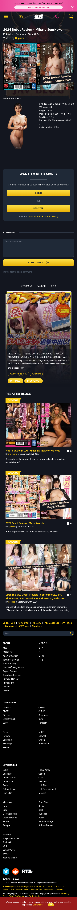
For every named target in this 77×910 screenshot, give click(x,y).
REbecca (42, 814)
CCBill (11, 896)
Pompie (6, 825)
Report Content (10, 671)
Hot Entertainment (47, 789)
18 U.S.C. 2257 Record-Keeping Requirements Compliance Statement (33, 890)
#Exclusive (33, 376)
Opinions (12, 400)
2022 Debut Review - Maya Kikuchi (25, 523)
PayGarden (19, 896)
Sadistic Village (46, 821)
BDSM (6, 711)
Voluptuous (43, 743)
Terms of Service (11, 659)
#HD (22, 376)
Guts (40, 777)
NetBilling (65, 893)
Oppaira (19, 38)
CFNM (41, 707)
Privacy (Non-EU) (11, 679)
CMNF (41, 711)
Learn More (38, 905)
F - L (40, 652)
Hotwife (6, 736)
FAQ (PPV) (8, 652)
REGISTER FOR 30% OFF (38, 7)
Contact (6, 686)
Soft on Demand (46, 825)
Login (38, 193)
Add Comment (38, 262)
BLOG (53, 286)
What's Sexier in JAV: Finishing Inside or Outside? (33, 450)
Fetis (5, 785)
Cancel (6, 690)
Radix (41, 806)
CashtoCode (34, 896)
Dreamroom (8, 781)
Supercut (31, 383)
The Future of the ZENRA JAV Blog (43, 216)
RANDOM (41, 286)
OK (51, 905)
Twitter (56, 127)
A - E (40, 648)
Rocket (41, 817)
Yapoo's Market (10, 857)
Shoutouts (37, 626)
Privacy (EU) (8, 683)
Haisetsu (42, 781)
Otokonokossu (10, 817)
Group (5, 732)
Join (13, 623)
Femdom (42, 723)
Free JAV (36, 623)
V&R (5, 846)
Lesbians (7, 740)
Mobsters (7, 802)
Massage (7, 743)
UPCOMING (26, 286)
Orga (5, 810)
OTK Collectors (10, 814)
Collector (7, 774)
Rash (40, 810)
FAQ (5, 648)
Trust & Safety (9, 663)
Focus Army (44, 770)
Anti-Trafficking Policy (13, 667)
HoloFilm (42, 785)
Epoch (5, 896)
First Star (7, 793)
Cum (40, 719)
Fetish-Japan (9, 789)
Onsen (41, 740)
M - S (41, 656)
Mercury (42, 793)
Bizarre (6, 715)
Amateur (7, 707)
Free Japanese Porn (54, 623)
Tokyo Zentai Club (11, 838)
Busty (5, 723)
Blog (69, 623)
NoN (5, 806)
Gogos (41, 774)
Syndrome (13, 454)
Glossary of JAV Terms (17, 626)
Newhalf (42, 736)
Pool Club (43, 802)
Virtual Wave (9, 850)
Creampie (43, 715)
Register (38, 208)
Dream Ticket (9, 777)
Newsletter (23, 623)
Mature (6, 747)
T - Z (40, 659)
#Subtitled (11, 376)
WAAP (6, 854)
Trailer (12, 383)
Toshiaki (7, 842)
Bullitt (5, 770)
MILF (41, 732)
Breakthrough (9, 719)
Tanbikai (7, 834)
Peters (6, 821)
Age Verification (10, 656)
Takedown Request (12, 675)
